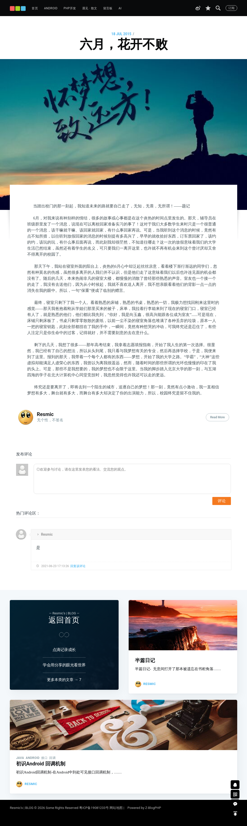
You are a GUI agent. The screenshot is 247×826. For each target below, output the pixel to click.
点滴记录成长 (64, 645)
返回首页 (64, 615)
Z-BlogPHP (153, 808)
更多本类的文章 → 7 (64, 676)
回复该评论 (77, 566)
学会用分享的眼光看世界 (64, 660)
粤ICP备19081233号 (94, 808)
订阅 (231, 8)
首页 (35, 8)
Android (51, 8)
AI (120, 8)
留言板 (108, 8)
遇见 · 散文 (89, 8)
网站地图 (116, 808)
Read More (217, 417)
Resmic (45, 414)
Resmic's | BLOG (22, 808)
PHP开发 (70, 8)
